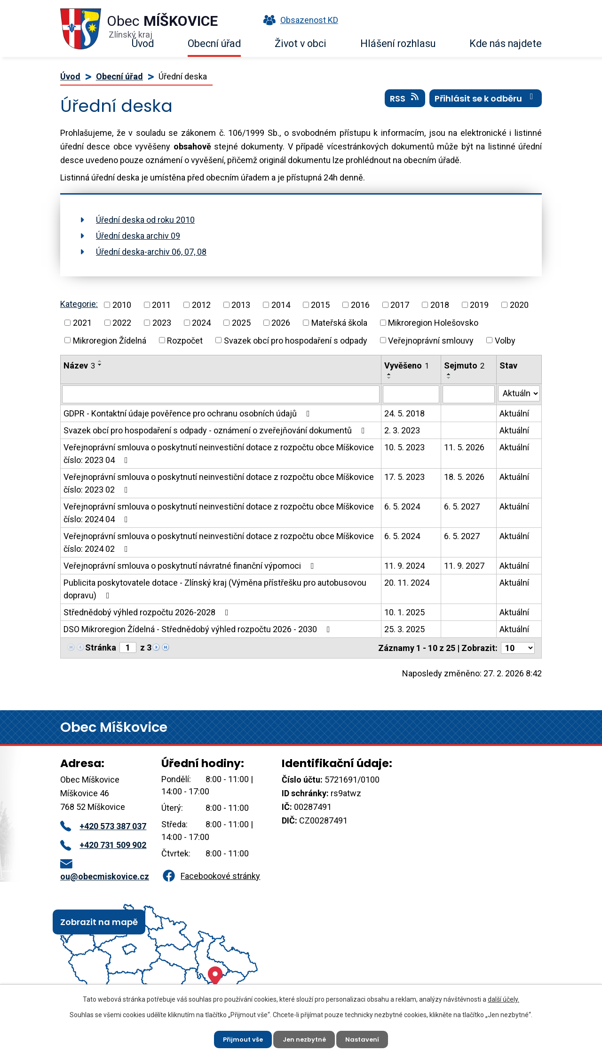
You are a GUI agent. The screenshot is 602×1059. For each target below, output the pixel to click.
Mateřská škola (339, 323)
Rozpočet (185, 340)
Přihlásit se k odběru (486, 103)
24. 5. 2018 (404, 413)
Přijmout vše (239, 1038)
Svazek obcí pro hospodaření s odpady (295, 340)
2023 (161, 323)
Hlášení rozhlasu (398, 43)
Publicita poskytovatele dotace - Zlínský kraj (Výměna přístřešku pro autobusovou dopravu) (214, 589)
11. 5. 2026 (464, 447)
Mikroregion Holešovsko (433, 323)
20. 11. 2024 (406, 583)
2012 (201, 305)
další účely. (503, 997)
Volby (505, 340)
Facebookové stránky (210, 876)
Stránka (100, 647)
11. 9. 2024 (404, 566)
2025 (241, 323)
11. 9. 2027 (464, 566)
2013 (240, 305)
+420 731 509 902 (103, 845)
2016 (360, 305)
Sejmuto (464, 365)
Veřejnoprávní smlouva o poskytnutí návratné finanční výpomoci (190, 566)
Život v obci (300, 43)
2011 (161, 305)
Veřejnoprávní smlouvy (431, 340)
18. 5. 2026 (464, 477)
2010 (121, 305)
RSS (405, 103)
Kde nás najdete (505, 43)
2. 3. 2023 (402, 430)
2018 (439, 305)
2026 (280, 323)
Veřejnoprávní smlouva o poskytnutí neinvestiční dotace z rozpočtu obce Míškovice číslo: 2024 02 (218, 542)
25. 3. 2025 (404, 629)
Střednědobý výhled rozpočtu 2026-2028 (147, 612)
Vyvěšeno (406, 365)
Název (79, 365)
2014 (280, 305)
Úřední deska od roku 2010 (145, 220)
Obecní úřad (214, 43)
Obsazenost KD (298, 20)
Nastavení (366, 1038)
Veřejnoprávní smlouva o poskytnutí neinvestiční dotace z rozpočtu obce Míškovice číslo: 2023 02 (218, 483)
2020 (519, 305)
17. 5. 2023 (404, 477)
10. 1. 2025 (404, 612)
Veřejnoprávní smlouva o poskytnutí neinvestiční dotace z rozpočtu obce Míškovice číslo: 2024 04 (218, 513)
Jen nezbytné (305, 1038)
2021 (82, 323)
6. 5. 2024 (402, 506)
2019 (479, 305)
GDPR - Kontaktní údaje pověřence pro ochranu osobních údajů (188, 413)
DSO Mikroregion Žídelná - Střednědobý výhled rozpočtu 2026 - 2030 (198, 629)
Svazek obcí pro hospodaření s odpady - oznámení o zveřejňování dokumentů (216, 430)
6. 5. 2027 (462, 506)
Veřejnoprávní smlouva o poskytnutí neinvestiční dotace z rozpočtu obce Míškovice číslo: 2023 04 (218, 453)
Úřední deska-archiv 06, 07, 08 (151, 252)
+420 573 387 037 (103, 826)
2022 (121, 323)
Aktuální (514, 413)
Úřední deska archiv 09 (138, 236)
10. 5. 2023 (404, 447)
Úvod (143, 43)
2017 (399, 305)
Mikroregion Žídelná (109, 340)
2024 (201, 323)
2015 (320, 305)
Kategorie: (79, 304)
